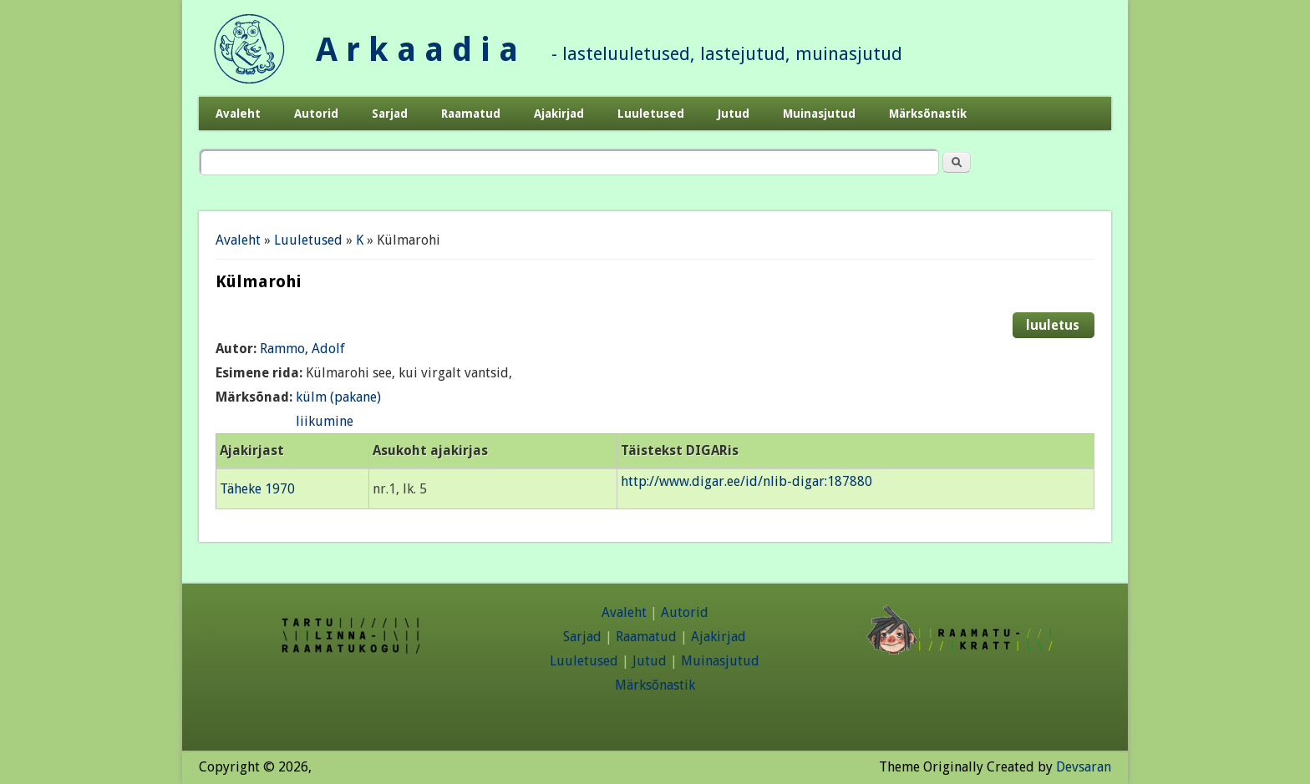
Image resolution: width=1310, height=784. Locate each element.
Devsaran (1083, 767)
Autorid (316, 113)
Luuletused (650, 113)
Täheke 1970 (257, 489)
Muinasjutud (819, 113)
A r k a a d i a (417, 49)
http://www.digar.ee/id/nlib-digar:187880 (746, 481)
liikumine (324, 421)
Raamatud (470, 113)
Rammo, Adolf (302, 349)
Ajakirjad (559, 113)
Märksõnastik (928, 113)
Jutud (733, 113)
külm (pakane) (338, 397)
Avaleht (238, 113)
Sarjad (390, 113)
